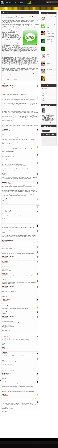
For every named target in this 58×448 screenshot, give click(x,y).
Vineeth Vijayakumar (5, 198)
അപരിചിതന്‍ (4, 261)
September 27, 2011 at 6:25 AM (6, 130)
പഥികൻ (3, 352)
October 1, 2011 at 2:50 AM (5, 231)
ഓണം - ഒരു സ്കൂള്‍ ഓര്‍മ (51, 76)
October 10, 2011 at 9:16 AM (5, 353)
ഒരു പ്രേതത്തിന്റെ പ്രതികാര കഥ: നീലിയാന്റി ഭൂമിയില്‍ (50, 64)
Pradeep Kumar (5, 299)
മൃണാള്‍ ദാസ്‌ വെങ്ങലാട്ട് (6, 240)
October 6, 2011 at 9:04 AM (5, 287)
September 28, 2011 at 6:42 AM (6, 199)
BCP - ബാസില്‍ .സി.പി (6, 305)
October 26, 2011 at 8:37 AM (5, 395)
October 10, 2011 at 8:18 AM (5, 348)
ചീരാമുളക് (4, 108)
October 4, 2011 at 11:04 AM (5, 262)
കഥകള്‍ (43, 91)
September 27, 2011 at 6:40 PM (6, 174)
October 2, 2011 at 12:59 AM (5, 241)
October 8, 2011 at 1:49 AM (5, 300)
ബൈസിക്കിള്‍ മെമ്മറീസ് (51, 16)
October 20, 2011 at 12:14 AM (6, 382)
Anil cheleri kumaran (6, 373)
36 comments (22, 17)
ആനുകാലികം (9, 79)
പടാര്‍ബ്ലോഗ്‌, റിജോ (6, 146)
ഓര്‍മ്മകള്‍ (4, 273)
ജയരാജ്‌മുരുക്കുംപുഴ (6, 311)
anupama (3, 335)
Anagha (3, 173)
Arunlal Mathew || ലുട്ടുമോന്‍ (7, 85)
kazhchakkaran (4, 251)
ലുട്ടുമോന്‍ (15, 79)
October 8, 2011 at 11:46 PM (5, 336)
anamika (3, 394)
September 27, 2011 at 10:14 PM (6, 183)
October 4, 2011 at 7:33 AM (5, 257)
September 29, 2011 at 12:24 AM (6, 211)
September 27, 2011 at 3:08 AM (6, 109)
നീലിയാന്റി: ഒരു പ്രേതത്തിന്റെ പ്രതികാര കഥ (51, 41)
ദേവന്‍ (3, 381)
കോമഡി (13, 79)
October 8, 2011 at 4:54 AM (5, 317)
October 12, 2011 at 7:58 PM (5, 374)
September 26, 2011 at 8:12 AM (6, 86)
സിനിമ (43, 100)
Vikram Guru (4, 97)
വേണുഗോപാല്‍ (5, 400)
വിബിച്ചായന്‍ (4, 224)
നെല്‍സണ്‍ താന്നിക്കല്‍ (6, 182)
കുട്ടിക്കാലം (43, 93)
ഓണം (43, 90)
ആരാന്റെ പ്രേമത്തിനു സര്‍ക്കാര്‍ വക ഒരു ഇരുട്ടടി (18, 16)
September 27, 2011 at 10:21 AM (6, 147)
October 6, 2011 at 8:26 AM (5, 274)
